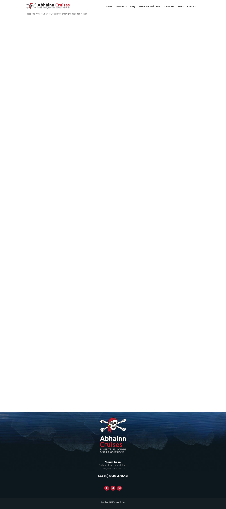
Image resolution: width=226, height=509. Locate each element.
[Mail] (119, 488)
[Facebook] (106, 488)
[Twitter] (113, 488)
